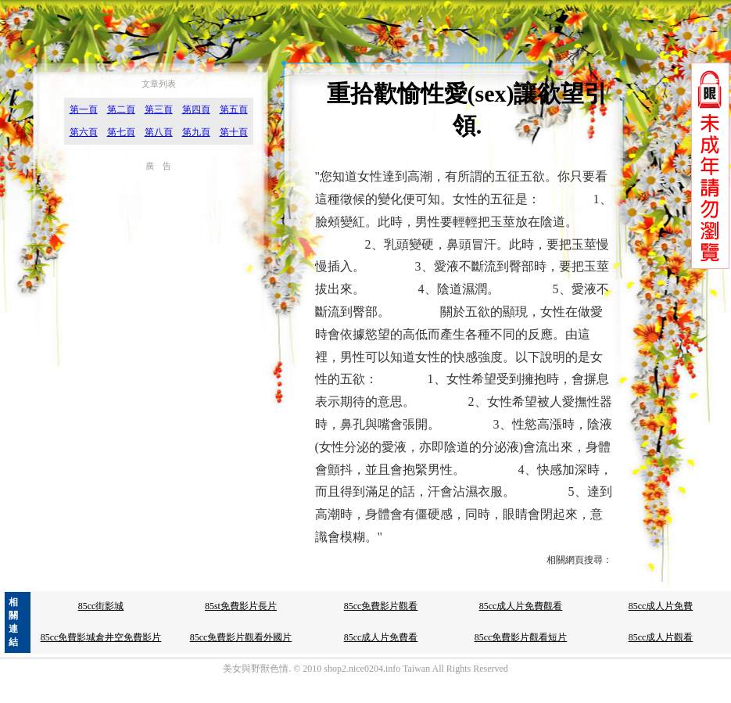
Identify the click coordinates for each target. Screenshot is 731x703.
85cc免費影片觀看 (381, 606)
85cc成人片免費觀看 (521, 606)
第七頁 (121, 132)
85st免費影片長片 (241, 606)
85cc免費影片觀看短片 (521, 637)
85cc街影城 (101, 606)
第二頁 (121, 109)
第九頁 (196, 132)
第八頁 (159, 132)
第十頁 (234, 132)
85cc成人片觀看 (661, 637)
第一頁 (84, 109)
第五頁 (234, 109)
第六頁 (84, 132)
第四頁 (196, 109)
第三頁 (159, 109)
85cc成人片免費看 (381, 637)
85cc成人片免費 (661, 606)
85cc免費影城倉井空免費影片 (101, 637)
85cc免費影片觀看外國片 (241, 637)
